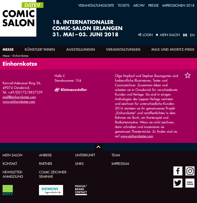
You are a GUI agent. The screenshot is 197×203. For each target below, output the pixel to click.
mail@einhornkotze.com (19, 97)
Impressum (120, 163)
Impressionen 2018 (178, 5)
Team (116, 155)
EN (192, 35)
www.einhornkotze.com (19, 101)
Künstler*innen (40, 49)
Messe (8, 49)
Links (79, 163)
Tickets (124, 5)
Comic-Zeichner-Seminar (53, 174)
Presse (153, 5)
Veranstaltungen (123, 49)
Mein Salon (12, 155)
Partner (45, 163)
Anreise (45, 155)
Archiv (139, 5)
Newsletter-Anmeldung (13, 174)
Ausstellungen (80, 49)
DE (185, 35)
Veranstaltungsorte (96, 5)
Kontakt (10, 163)
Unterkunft (85, 155)
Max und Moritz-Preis (172, 49)
